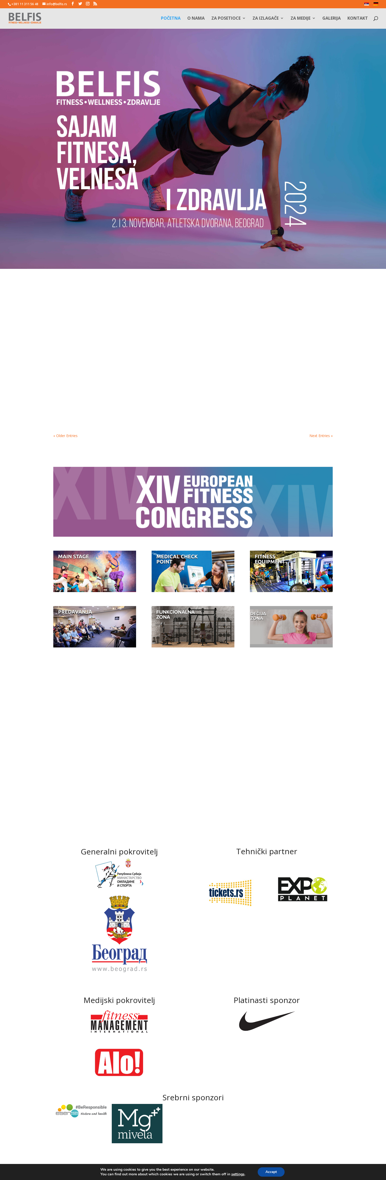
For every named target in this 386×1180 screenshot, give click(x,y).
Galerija (331, 18)
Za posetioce (226, 18)
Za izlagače (266, 18)
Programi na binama (278, 352)
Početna (171, 18)
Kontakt (357, 18)
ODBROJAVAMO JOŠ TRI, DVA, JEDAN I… (189, 354)
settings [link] (237, 1174)
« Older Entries (65, 435)
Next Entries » (321, 435)
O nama (196, 18)
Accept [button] (271, 1171)
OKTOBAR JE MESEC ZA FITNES (92, 352)
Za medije (300, 18)
